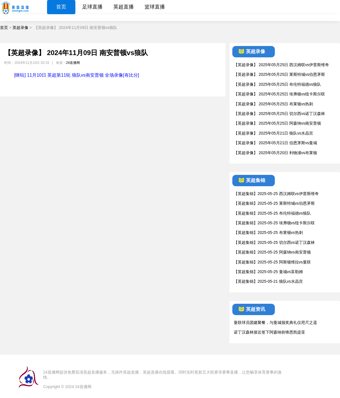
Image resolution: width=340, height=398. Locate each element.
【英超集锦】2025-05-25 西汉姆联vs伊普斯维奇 (276, 193)
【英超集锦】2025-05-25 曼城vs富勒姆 (268, 271)
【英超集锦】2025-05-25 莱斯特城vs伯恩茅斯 (274, 203)
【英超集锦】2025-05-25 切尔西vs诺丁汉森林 (274, 242)
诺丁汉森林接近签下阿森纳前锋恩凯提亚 (269, 332)
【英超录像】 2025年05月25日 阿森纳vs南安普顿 (277, 123)
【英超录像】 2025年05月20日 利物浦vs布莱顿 (275, 152)
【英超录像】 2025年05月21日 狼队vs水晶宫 (273, 133)
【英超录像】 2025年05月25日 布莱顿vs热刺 (273, 104)
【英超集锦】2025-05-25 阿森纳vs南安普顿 (272, 252)
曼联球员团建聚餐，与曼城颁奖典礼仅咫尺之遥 (275, 322)
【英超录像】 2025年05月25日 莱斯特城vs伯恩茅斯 (279, 74)
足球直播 (92, 7)
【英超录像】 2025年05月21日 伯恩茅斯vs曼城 (275, 143)
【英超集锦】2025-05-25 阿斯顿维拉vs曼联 (272, 262)
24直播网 (73, 63)
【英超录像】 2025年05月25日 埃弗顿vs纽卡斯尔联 (279, 94)
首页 (61, 7)
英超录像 (20, 27)
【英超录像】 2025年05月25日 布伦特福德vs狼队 (277, 84)
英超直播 (123, 7)
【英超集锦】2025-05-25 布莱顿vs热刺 (268, 232)
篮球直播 (154, 7)
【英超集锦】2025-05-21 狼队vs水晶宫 (268, 281)
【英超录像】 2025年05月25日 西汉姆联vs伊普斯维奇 (281, 64)
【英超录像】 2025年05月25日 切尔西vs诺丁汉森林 (279, 113)
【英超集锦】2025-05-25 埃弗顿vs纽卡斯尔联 (274, 223)
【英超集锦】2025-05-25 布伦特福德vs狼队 (272, 213)
